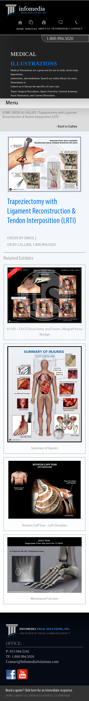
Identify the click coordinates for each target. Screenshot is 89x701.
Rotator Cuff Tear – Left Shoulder (44, 525)
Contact (76, 25)
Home (20, 25)
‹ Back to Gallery (66, 126)
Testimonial (62, 696)
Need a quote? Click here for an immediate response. (39, 690)
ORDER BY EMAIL (20, 238)
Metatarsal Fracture (44, 599)
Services (31, 25)
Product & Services (41, 696)
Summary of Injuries (44, 448)
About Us (44, 25)
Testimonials (60, 25)
